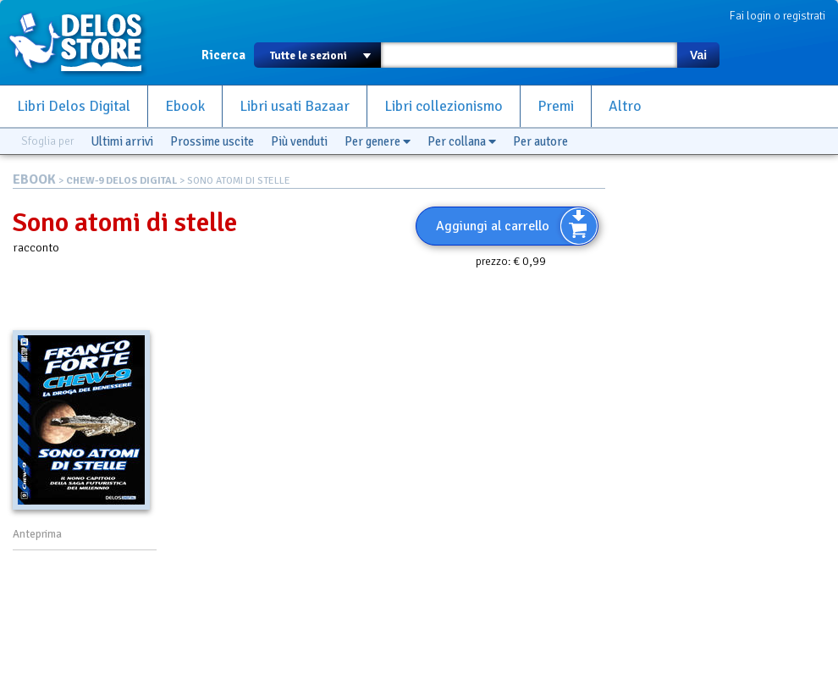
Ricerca (223, 55)
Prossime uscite (212, 141)
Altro (625, 106)
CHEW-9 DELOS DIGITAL (121, 180)
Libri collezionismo (443, 106)
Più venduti (299, 141)
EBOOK (34, 179)
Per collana (461, 141)
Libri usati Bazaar (295, 106)
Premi (556, 106)
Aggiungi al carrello (492, 226)
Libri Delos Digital (73, 106)
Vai (698, 55)
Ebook (185, 106)
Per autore (540, 141)
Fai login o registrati (777, 15)
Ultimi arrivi (122, 141)
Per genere (378, 141)
